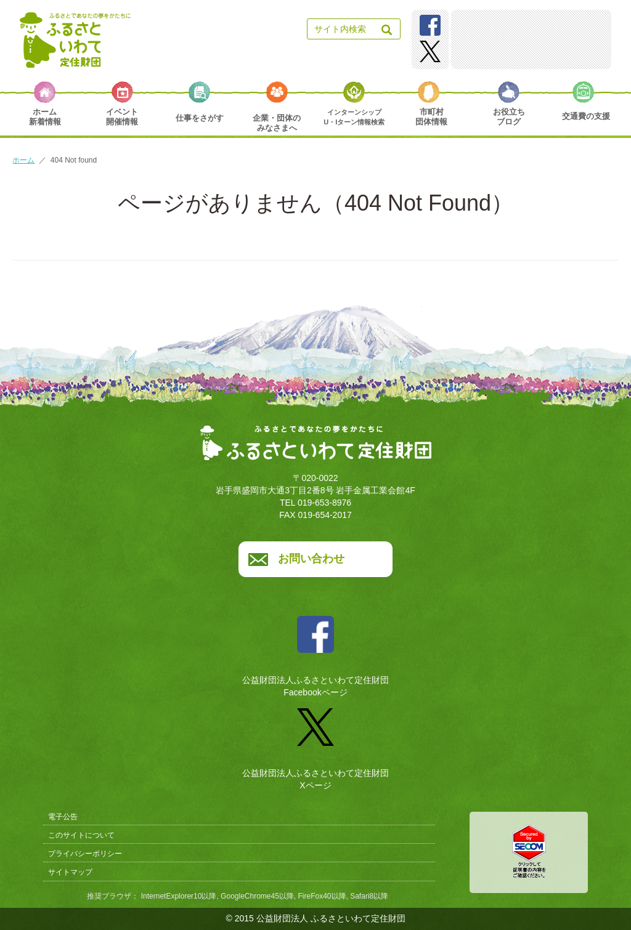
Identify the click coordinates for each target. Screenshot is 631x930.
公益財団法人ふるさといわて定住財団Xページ (315, 744)
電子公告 (63, 816)
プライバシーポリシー (85, 853)
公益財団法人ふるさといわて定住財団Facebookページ (315, 652)
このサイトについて (81, 835)
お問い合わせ (311, 558)
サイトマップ (70, 872)
